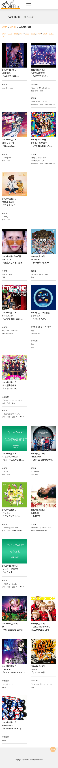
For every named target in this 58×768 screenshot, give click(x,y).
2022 (27, 34)
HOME (4, 27)
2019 (45, 34)
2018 (51, 34)
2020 (39, 34)
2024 (16, 34)
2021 (33, 34)
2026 (4, 34)
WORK (13, 27)
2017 (4, 37)
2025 (10, 34)
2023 (21, 34)
